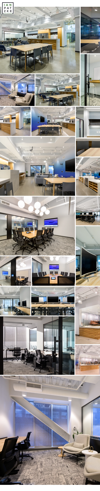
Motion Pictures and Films (11, 30)
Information (6, 33)
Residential (6, 24)
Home (4, 17)
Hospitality (6, 27)
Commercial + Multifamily (11, 20)
